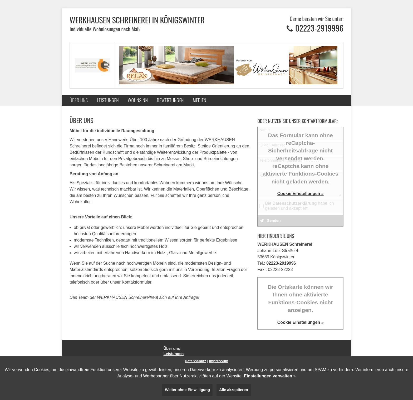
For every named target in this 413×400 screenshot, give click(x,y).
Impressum (218, 361)
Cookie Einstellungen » (300, 193)
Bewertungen (170, 100)
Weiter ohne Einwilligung (187, 390)
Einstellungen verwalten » (270, 376)
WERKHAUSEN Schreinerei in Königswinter (137, 20)
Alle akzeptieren (233, 390)
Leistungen (108, 100)
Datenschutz (195, 361)
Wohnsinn (138, 100)
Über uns (79, 100)
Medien (199, 100)
